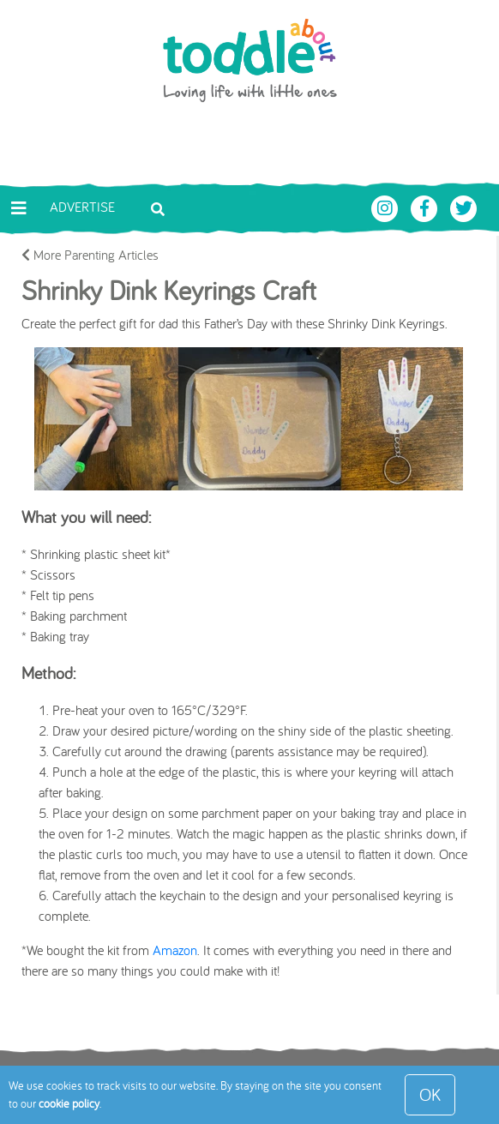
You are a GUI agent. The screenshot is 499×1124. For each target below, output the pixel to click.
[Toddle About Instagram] (386, 206)
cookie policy (69, 1103)
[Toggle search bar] (157, 207)
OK (430, 1094)
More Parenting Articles (90, 254)
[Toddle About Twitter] (464, 206)
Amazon (175, 950)
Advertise (82, 206)
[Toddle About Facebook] (426, 206)
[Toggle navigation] (19, 208)
